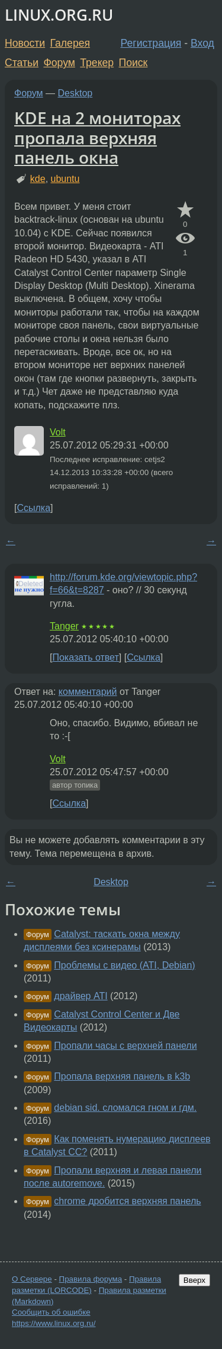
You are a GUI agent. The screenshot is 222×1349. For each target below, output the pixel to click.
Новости (25, 43)
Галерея (70, 43)
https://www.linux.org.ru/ (53, 1323)
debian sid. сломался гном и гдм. (125, 1108)
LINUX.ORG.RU (59, 15)
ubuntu (65, 179)
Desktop (75, 93)
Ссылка (33, 508)
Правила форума (91, 1279)
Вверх (194, 1280)
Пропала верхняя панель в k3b (122, 1076)
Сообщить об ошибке (51, 1312)
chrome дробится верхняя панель (127, 1201)
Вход (202, 43)
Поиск (133, 63)
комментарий (88, 692)
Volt (58, 432)
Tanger (64, 626)
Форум (59, 63)
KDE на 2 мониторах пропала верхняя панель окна (97, 137)
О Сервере (32, 1279)
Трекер (97, 63)
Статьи (21, 63)
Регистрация (151, 43)
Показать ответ (85, 657)
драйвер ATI (80, 996)
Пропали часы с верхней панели (125, 1046)
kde (38, 179)
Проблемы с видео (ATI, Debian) (124, 965)
